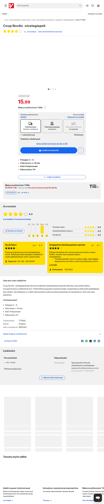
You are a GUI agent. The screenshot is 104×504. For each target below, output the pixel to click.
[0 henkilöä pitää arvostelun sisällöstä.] (34, 248)
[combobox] (49, 5)
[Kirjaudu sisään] (87, 5)
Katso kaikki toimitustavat (52, 144)
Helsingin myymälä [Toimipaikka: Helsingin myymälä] (95, 14)
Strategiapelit (69, 20)
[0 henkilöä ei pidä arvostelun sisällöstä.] (40, 248)
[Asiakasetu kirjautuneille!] (81, 150)
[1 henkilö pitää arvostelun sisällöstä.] (92, 248)
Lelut (33, 20)
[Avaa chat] (98, 498)
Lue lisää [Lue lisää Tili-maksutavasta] (25, 196)
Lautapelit (58, 20)
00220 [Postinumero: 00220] (4, 14)
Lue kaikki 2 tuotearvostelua (17, 222)
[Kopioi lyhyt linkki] (41, 344)
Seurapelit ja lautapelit (45, 20)
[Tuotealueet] (5, 5)
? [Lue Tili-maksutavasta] (44, 107)
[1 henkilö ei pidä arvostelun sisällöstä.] (98, 248)
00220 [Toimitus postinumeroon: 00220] (23, 117)
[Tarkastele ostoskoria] (98, 5)
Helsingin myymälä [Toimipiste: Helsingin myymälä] (75, 117)
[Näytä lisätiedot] (52, 381)
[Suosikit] (92, 5)
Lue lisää (53, 268)
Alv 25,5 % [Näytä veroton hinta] (24, 96)
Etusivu (5, 20)
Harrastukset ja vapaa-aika (20, 20)
